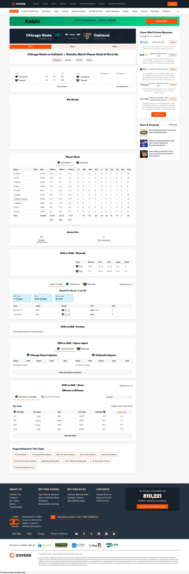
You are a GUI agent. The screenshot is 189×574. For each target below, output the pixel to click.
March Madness (112, 11)
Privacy (41, 533)
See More (158, 114)
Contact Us (15, 494)
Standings (155, 11)
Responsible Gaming (49, 504)
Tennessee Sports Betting (41, 455)
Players (144, 11)
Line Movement (122, 86)
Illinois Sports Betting (87, 455)
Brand (12, 504)
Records (68, 60)
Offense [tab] (26, 396)
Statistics (166, 11)
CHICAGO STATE (65, 348)
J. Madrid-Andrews (21, 199)
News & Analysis (79, 11)
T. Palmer (17, 195)
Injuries (126, 11)
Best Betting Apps (76, 500)
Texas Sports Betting (108, 455)
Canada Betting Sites (77, 494)
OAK (81, 271)
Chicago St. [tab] (64, 162)
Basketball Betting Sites (50, 461)
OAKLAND (83, 348)
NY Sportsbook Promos (101, 461)
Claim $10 (161, 21)
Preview (79, 60)
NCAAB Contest (96, 11)
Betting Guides (49, 489)
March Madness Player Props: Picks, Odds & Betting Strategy (162, 131)
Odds (56, 11)
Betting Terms (126, 284)
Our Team (14, 500)
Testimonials (16, 507)
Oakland (101, 34)
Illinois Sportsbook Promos (24, 467)
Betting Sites (76, 489)
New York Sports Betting (65, 455)
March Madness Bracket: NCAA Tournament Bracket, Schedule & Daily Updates (161, 153)
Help (29, 533)
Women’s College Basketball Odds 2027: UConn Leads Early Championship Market (161, 143)
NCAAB (14, 11)
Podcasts (43, 500)
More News (173, 125)
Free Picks (46, 11)
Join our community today (152, 506)
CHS (81, 266)
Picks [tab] (72, 46)
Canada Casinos (75, 497)
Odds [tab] (114, 46)
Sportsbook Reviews (49, 494)
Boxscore (57, 60)
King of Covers (103, 497)
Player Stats (62, 86)
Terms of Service (59, 533)
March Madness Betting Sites (76, 461)
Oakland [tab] (82, 162)
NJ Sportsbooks (20, 455)
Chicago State (39, 34)
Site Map (16, 533)
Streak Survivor (104, 494)
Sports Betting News (49, 497)
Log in (172, 4)
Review (173, 42)
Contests (102, 489)
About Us (16, 489)
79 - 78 (67, 314)
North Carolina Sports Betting (25, 461)
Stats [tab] (30, 46)
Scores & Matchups (30, 11)
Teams (135, 11)
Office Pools (102, 500)
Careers (13, 497)
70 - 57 (67, 310)
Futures (65, 11)
